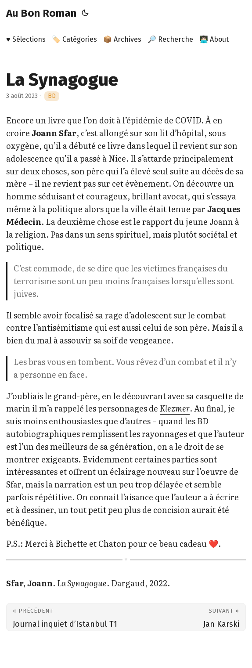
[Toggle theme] (85, 13)
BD (52, 96)
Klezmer (175, 408)
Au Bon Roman (41, 13)
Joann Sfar (54, 133)
